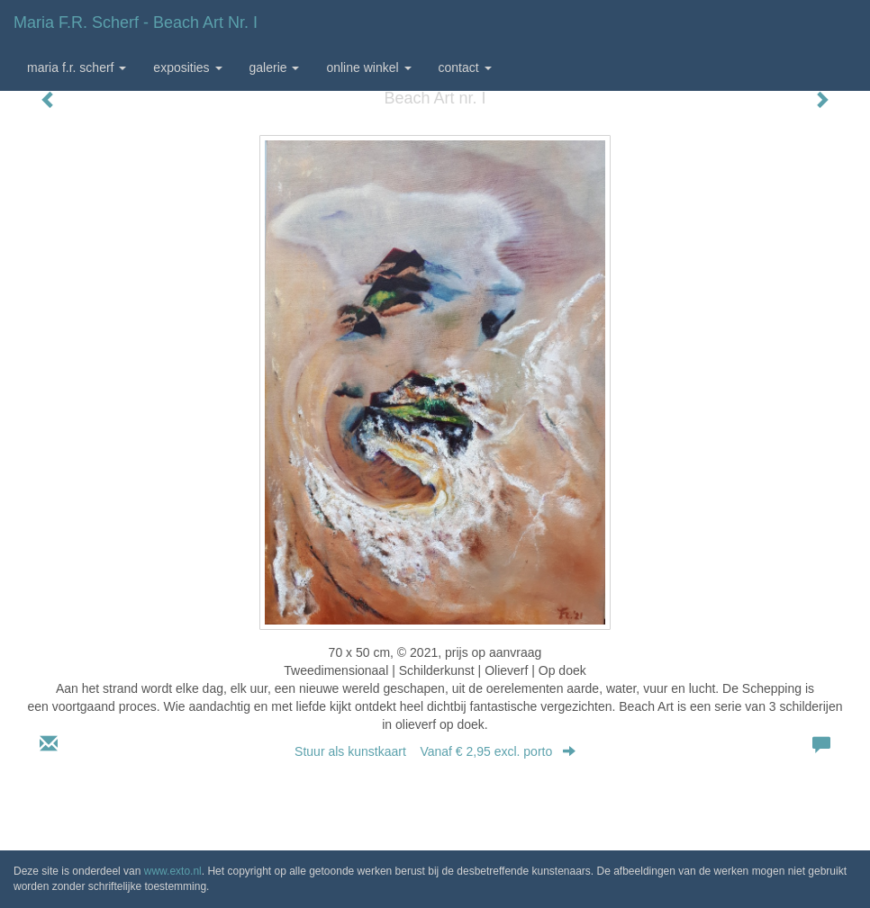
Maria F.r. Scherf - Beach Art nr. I (136, 22)
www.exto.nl (173, 871)
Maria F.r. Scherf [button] (76, 67)
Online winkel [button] (368, 67)
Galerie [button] (274, 67)
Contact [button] (465, 67)
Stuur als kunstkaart (435, 751)
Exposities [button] (187, 67)
